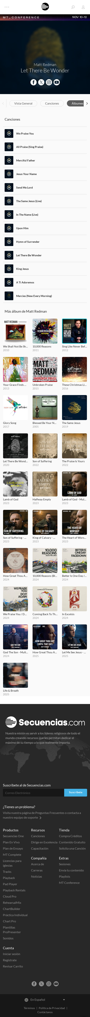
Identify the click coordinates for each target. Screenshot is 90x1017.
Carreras (37, 870)
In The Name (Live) (27, 214)
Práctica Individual (15, 915)
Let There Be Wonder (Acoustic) (15, 461)
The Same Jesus (71, 422)
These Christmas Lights (74, 384)
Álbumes (77, 103)
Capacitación (39, 848)
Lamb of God (10, 499)
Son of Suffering (42, 461)
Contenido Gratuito (72, 842)
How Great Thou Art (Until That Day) (15, 575)
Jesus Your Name (26, 174)
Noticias (36, 876)
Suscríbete (75, 792)
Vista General (23, 103)
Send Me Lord (24, 187)
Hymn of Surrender (28, 241)
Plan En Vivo (11, 842)
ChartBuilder (11, 909)
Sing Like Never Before (74, 346)
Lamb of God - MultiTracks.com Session (74, 499)
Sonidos (8, 938)
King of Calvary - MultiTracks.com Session (45, 537)
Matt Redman (45, 64)
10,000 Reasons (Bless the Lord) (45, 575)
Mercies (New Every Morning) (34, 296)
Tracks (7, 871)
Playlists (64, 876)
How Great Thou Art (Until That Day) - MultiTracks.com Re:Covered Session (45, 652)
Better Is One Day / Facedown (74, 575)
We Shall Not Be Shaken (15, 346)
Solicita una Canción (72, 848)
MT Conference (69, 882)
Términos (29, 1008)
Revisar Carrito (13, 966)
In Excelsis (68, 614)
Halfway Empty (42, 499)
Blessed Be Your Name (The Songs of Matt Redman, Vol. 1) (45, 422)
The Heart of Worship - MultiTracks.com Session (74, 537)
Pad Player (10, 884)
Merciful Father (25, 160)
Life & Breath (11, 690)
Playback (9, 878)
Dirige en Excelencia (44, 842)
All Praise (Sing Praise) (29, 146)
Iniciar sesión (11, 954)
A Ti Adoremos (25, 282)
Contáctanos (45, 1012)
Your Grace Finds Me (15, 384)
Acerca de (37, 864)
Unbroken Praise (43, 384)
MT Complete (12, 854)
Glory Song (9, 422)
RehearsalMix (12, 902)
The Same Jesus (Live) (29, 201)
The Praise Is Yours (73, 461)
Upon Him (22, 228)
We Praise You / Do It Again (15, 614)
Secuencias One (13, 836)
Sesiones (65, 864)
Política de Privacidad (52, 1008)
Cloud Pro (9, 896)
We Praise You (25, 133)
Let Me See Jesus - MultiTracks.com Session (74, 652)
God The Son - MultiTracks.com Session (15, 652)
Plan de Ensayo (13, 848)
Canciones (52, 103)
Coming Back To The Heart (45, 614)
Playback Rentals (14, 890)
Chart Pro (9, 921)
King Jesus (22, 268)
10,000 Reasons (42, 346)
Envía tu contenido (71, 870)
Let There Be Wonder (29, 255)
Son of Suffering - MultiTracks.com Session (15, 537)
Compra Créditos (70, 836)
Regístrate (10, 960)
